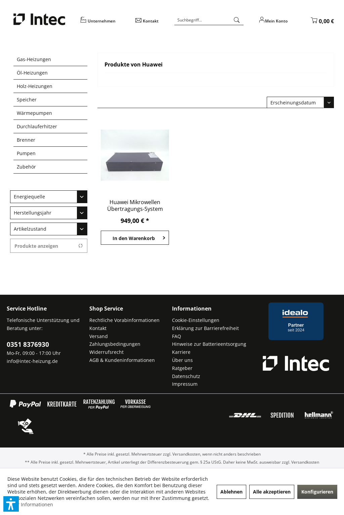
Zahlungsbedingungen (114, 344)
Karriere (181, 352)
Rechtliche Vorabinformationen (124, 320)
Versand (98, 336)
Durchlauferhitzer (37, 126)
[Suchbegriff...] (209, 20)
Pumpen (26, 153)
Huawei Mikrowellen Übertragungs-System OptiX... (135, 205)
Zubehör (26, 166)
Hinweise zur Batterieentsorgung (209, 344)
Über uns (182, 360)
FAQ (176, 336)
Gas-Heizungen (34, 59)
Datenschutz (186, 376)
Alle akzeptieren (272, 491)
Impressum (185, 384)
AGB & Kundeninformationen (122, 360)
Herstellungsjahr (32, 212)
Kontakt (97, 328)
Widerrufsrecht (106, 352)
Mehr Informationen (30, 504)
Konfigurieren (317, 491)
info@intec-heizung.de (32, 361)
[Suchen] (237, 20)
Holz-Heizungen (34, 86)
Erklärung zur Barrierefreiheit (205, 328)
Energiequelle (29, 196)
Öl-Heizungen (32, 72)
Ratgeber (182, 368)
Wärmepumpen (34, 113)
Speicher (27, 99)
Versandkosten (186, 454)
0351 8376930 (28, 344)
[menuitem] (103, 23)
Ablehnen (231, 491)
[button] (11, 504)
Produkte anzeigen (48, 246)
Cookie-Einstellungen (195, 320)
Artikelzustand (30, 229)
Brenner (26, 140)
